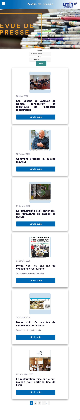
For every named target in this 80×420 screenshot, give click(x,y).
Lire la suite (36, 117)
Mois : (40, 56)
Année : (40, 51)
